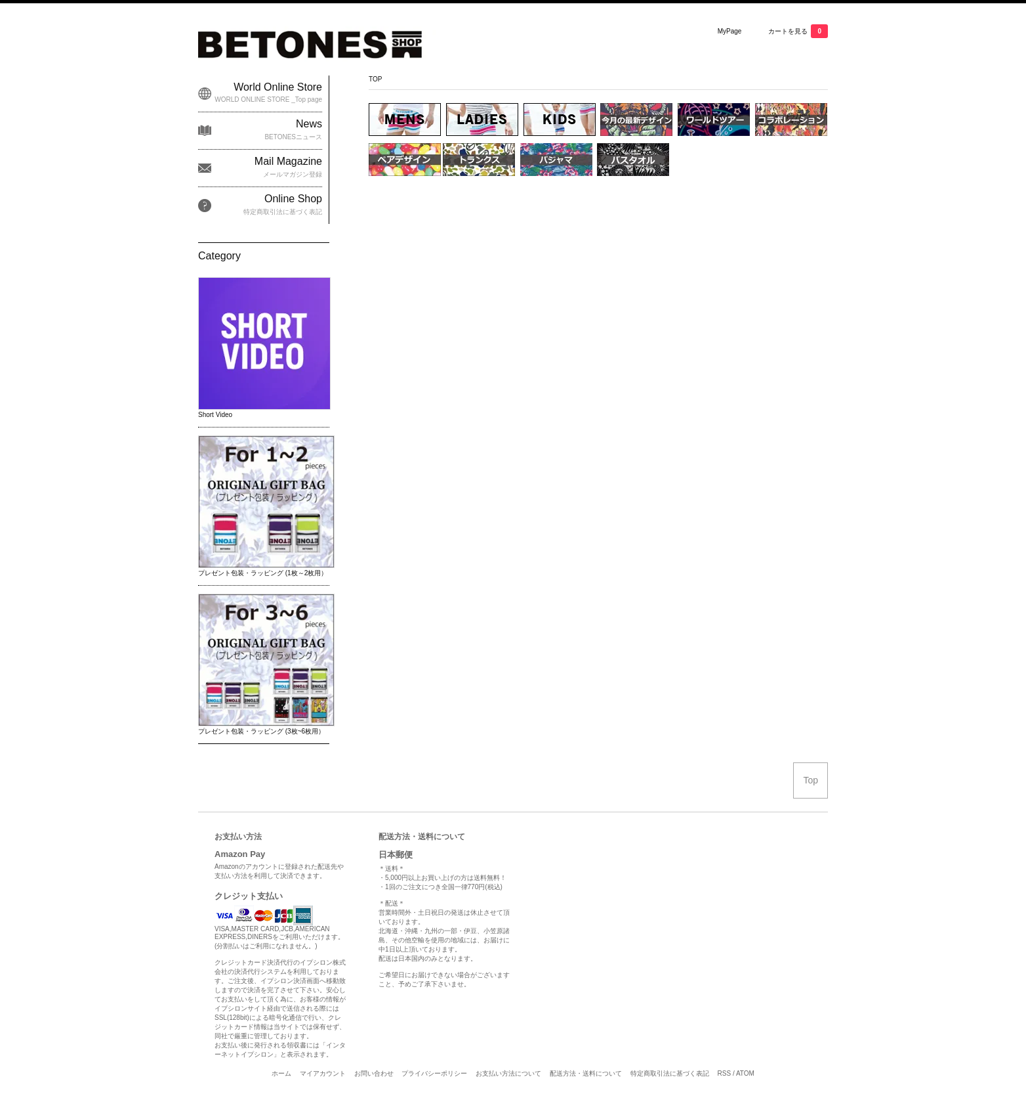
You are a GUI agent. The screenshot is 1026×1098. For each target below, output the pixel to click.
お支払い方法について (508, 1073)
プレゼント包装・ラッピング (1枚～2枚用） (262, 573)
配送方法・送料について (586, 1073)
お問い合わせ (374, 1073)
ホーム (281, 1073)
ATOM (745, 1073)
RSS (724, 1073)
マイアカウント (323, 1073)
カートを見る (798, 31)
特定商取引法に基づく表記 (669, 1073)
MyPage (730, 31)
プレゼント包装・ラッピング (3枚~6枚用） (261, 731)
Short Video (215, 414)
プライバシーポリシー (434, 1073)
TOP (375, 79)
